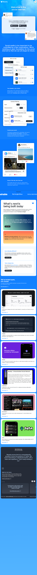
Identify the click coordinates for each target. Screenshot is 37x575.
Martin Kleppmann (14, 265)
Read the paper (8, 270)
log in (14, 28)
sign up (17, 28)
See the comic (8, 257)
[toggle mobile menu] (35, 2)
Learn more (7, 226)
